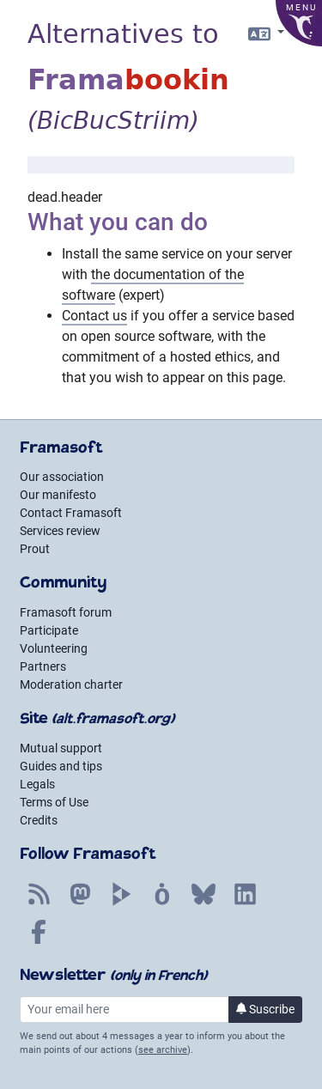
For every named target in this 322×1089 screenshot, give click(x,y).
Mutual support (61, 748)
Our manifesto (58, 495)
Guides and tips (61, 766)
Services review (60, 531)
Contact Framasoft (71, 513)
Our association (62, 477)
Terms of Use (54, 802)
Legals (37, 784)
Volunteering (54, 648)
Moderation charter (71, 684)
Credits (39, 820)
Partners (43, 666)
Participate (49, 630)
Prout (35, 549)
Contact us (94, 315)
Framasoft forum (66, 612)
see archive (162, 1050)
